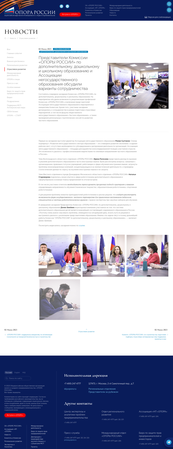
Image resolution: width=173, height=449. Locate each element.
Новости (113, 13)
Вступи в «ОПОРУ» (70, 14)
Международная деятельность (121, 5)
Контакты (113, 15)
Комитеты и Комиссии (93, 10)
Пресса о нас (12, 83)
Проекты (88, 15)
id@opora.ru (70, 389)
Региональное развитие (94, 13)
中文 (24, 372)
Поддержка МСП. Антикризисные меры (16, 106)
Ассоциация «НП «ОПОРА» (95, 8)
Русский (9, 372)
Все (8, 49)
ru (169, 10)
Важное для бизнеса (15, 61)
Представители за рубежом (103, 392)
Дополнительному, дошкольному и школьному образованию (63, 52)
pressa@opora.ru (70, 440)
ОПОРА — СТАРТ (14, 115)
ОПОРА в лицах (13, 79)
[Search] (17, 378)
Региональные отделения (102, 389)
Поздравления (13, 101)
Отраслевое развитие (27, 38)
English (17, 372)
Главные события (14, 53)
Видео (9, 97)
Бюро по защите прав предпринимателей (125, 8)
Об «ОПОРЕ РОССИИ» (93, 5)
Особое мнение (13, 87)
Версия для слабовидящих (158, 17)
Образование (114, 10)
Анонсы (10, 57)
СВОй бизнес (12, 111)
